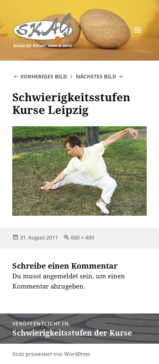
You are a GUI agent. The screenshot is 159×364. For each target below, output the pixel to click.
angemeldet (60, 276)
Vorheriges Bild (43, 76)
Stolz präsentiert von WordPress (51, 354)
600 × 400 (82, 237)
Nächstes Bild (96, 76)
